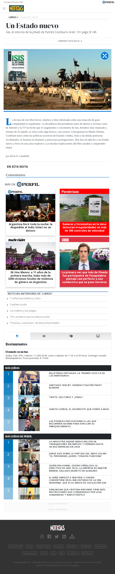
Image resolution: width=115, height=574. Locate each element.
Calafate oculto (18, 304)
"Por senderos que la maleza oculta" (30, 316)
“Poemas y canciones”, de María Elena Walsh (34, 323)
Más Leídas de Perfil (18, 436)
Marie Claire (43, 546)
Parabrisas (100, 546)
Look (44, 553)
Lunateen (73, 553)
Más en (22, 184)
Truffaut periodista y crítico (25, 298)
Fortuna (59, 546)
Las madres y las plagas (23, 310)
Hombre (71, 546)
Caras (29, 546)
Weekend (85, 546)
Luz (53, 553)
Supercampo (30, 553)
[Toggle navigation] (4, 8)
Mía (61, 553)
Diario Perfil (15, 546)
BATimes (87, 553)
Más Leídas (12, 368)
